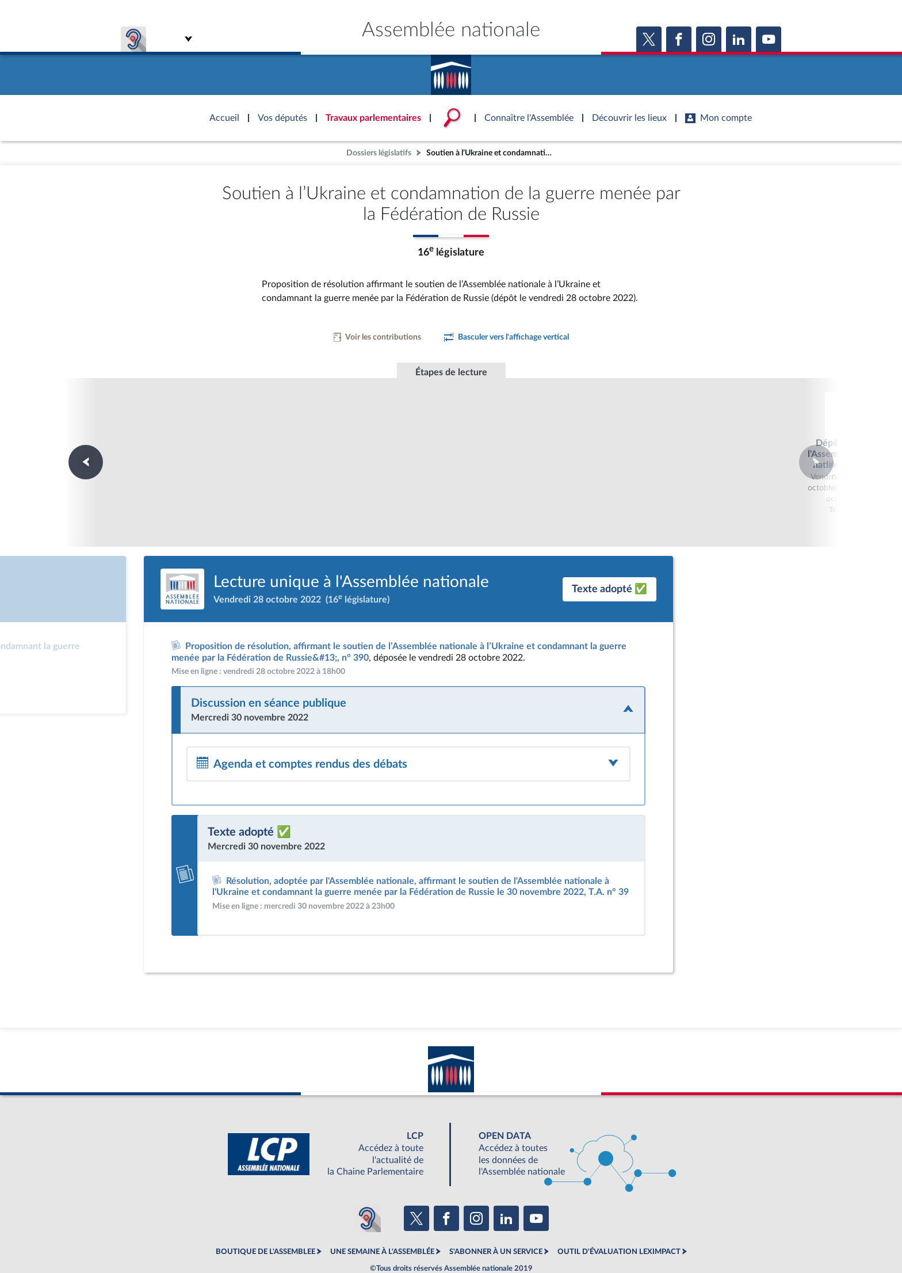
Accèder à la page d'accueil (451, 70)
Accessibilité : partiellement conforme (388, 1235)
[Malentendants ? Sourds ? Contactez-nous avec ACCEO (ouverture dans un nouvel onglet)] (367, 1176)
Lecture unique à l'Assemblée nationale (451, 440)
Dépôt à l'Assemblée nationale (294, 428)
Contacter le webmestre (496, 1235)
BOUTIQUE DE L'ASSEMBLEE (265, 1209)
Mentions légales (294, 1235)
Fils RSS (553, 1235)
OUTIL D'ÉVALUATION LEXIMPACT (619, 1209)
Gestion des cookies (603, 1235)
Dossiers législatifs (378, 152)
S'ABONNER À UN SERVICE (495, 1209)
